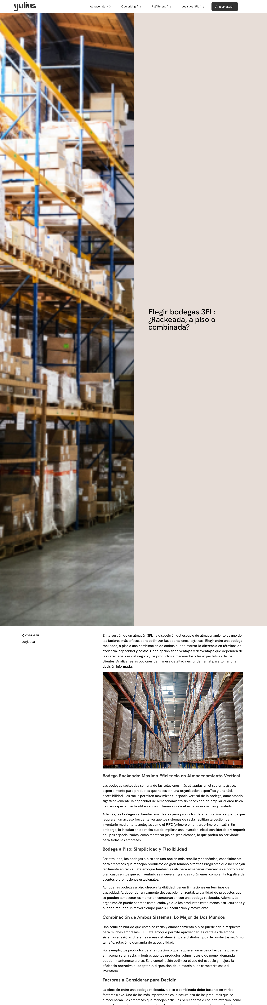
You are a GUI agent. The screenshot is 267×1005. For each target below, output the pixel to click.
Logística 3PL (206, 6)
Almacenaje (113, 6)
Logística (28, 641)
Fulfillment (174, 6)
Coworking (144, 6)
